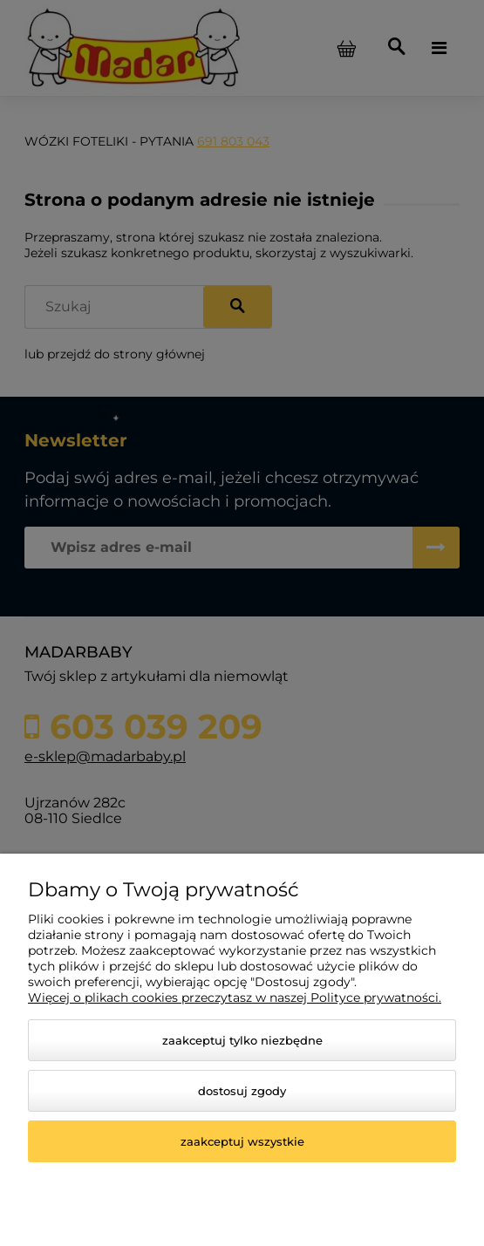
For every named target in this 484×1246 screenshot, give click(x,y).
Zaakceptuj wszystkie (242, 1141)
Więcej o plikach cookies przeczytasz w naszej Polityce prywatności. (234, 997)
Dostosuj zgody (242, 1091)
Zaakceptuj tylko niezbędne (242, 1040)
